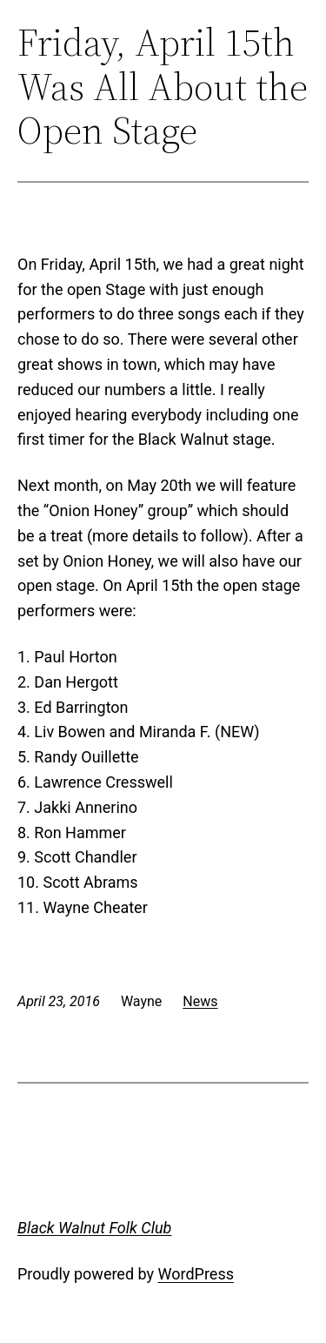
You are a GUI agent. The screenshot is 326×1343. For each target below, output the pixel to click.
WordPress (196, 1274)
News (200, 1001)
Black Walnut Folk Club (94, 1228)
